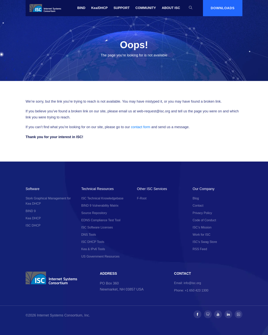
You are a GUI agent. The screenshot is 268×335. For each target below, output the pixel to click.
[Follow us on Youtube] (218, 314)
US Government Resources (100, 256)
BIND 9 (31, 211)
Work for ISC (201, 234)
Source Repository (94, 213)
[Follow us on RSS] (238, 314)
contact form (140, 127)
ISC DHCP (33, 225)
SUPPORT (121, 8)
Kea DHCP (33, 218)
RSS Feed (200, 249)
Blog (196, 198)
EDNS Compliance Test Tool (100, 220)
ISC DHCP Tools (92, 241)
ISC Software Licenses (97, 227)
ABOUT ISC (171, 8)
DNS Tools (88, 234)
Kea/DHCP (99, 8)
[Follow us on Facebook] (197, 314)
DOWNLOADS (223, 8)
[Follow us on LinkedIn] (228, 314)
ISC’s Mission (202, 227)
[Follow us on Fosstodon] (208, 314)
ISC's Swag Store (205, 241)
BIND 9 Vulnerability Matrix (100, 205)
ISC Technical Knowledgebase (102, 198)
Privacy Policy (202, 213)
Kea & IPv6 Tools (93, 249)
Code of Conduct (204, 220)
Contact (198, 205)
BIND (81, 8)
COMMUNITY (145, 8)
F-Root (142, 198)
